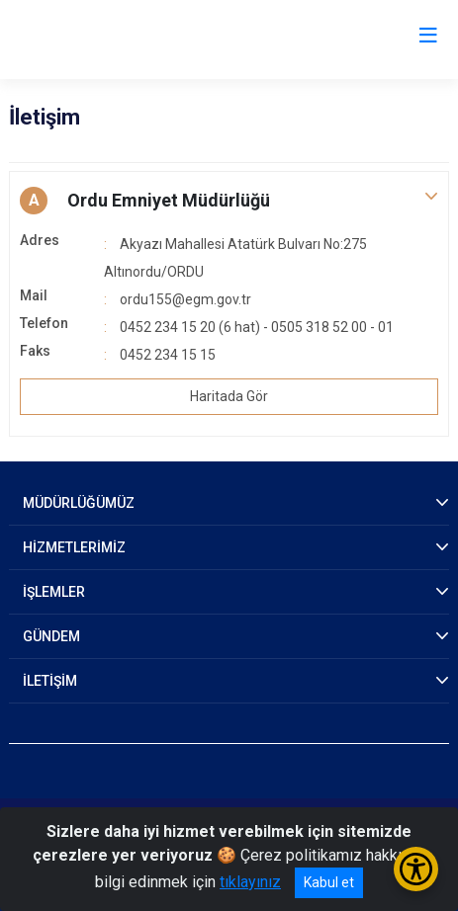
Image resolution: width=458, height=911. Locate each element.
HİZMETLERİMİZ (74, 547)
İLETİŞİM (50, 681)
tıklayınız (250, 881)
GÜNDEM (51, 636)
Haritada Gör (229, 396)
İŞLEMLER (54, 592)
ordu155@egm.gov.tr (185, 299)
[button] (229, 200)
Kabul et (329, 882)
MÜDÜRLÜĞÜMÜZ (79, 503)
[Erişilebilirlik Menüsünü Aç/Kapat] (416, 869)
